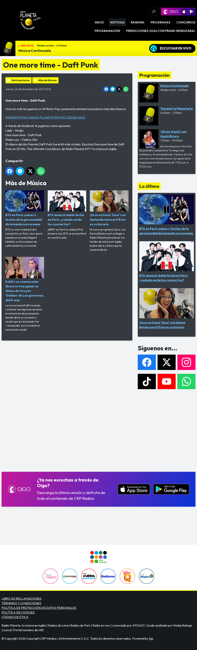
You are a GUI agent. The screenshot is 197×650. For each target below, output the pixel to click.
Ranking (137, 22)
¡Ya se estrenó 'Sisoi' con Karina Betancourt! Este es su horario (109, 208)
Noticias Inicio (21, 80)
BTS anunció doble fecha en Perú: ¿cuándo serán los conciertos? (67, 208)
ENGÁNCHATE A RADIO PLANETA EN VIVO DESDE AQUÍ (45, 117)
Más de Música (47, 80)
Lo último (149, 186)
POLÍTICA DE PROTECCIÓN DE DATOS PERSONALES (39, 608)
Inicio (99, 22)
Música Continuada (34, 50)
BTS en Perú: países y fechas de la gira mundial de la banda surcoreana (24, 208)
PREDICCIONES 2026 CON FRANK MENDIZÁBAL (160, 31)
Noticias (117, 22)
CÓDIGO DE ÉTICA (15, 617)
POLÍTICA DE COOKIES (18, 612)
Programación (107, 31)
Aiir (151, 638)
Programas (160, 22)
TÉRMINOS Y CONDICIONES (21, 603)
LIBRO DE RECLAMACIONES (22, 598)
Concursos (185, 22)
